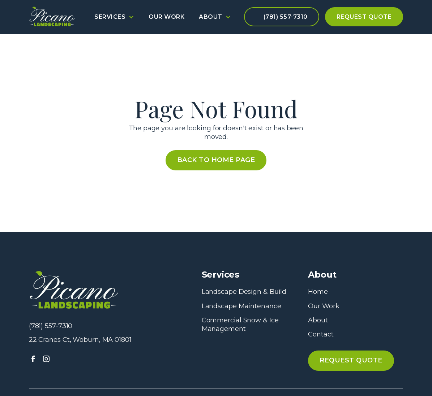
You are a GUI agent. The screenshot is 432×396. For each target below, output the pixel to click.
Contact (320, 334)
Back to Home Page (216, 160)
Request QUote (351, 360)
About (318, 320)
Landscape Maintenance (241, 306)
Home (318, 292)
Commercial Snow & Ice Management (240, 324)
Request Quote (364, 16)
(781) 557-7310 (286, 16)
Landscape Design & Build (244, 292)
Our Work (166, 16)
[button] (114, 16)
